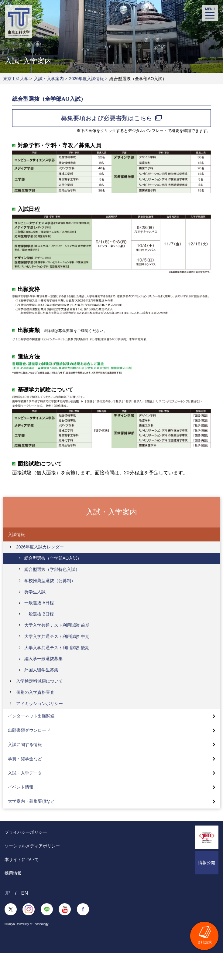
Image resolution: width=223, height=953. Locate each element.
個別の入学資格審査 (35, 692)
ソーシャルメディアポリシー (32, 845)
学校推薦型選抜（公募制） (49, 580)
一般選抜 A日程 (39, 602)
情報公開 (206, 862)
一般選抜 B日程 (39, 614)
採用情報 (13, 873)
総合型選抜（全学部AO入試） (52, 558)
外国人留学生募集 (41, 669)
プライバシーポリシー (26, 832)
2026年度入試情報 (86, 78)
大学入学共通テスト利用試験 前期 (56, 625)
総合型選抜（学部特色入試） (52, 569)
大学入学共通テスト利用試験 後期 (56, 647)
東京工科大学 (16, 78)
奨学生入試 (35, 591)
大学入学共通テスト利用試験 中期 (56, 636)
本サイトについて (22, 859)
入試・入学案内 (49, 78)
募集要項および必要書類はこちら (111, 118)
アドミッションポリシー (39, 703)
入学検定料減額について (39, 681)
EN (24, 893)
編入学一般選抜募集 (43, 658)
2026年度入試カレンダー (40, 546)
